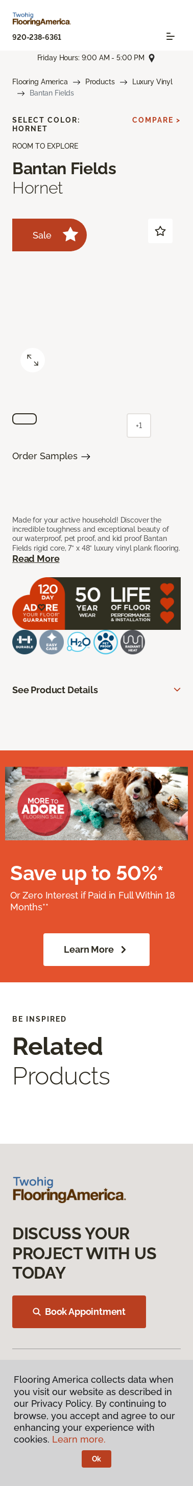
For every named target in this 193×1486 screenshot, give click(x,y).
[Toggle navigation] (170, 36)
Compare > (156, 120)
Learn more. (79, 1439)
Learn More (96, 949)
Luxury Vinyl (152, 82)
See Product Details (55, 690)
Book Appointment (79, 1311)
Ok (97, 1459)
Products (100, 82)
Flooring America (40, 82)
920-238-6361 (36, 37)
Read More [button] (35, 558)
